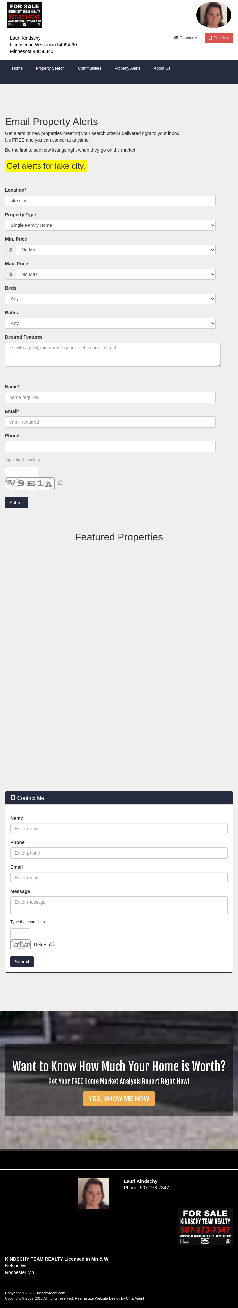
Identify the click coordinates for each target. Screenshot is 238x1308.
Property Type (20, 214)
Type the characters (22, 459)
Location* (15, 190)
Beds (10, 288)
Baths (11, 312)
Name (16, 818)
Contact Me (187, 38)
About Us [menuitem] (162, 68)
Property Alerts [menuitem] (128, 68)
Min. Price (16, 239)
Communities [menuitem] (89, 68)
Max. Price (16, 263)
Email (16, 867)
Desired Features (24, 337)
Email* (12, 411)
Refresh (42, 944)
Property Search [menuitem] (50, 68)
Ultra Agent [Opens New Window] (135, 1298)
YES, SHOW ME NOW (119, 1098)
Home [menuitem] (17, 68)
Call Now (218, 38)
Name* (12, 386)
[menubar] (119, 68)
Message (20, 891)
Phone (12, 435)
